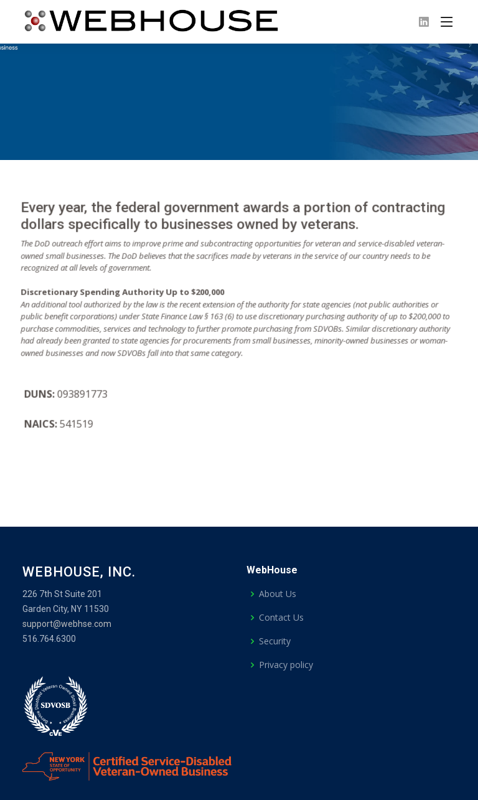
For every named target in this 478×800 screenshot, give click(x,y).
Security (275, 641)
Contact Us (281, 617)
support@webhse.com (66, 624)
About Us (277, 594)
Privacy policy (286, 665)
